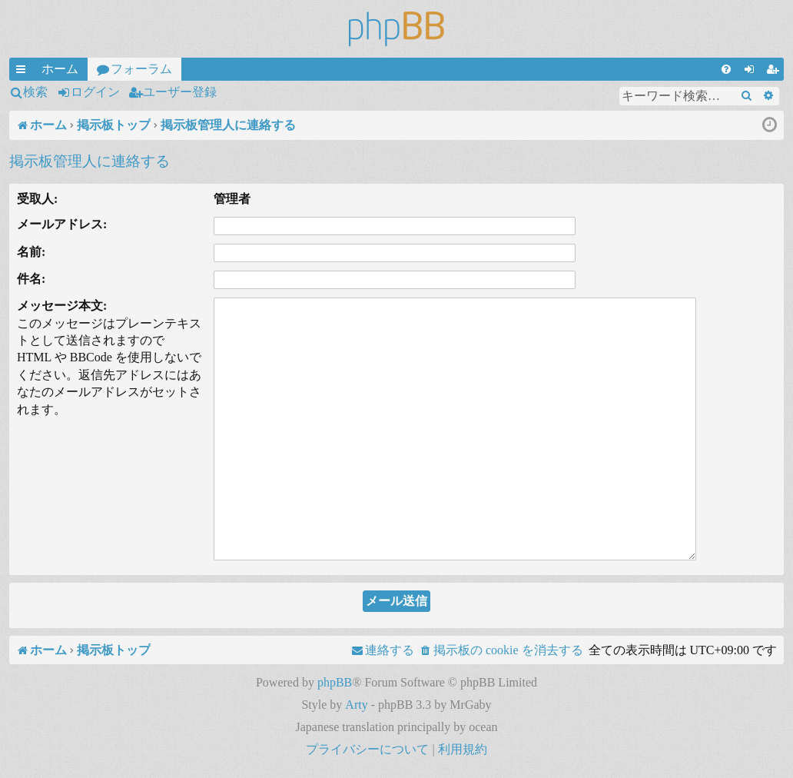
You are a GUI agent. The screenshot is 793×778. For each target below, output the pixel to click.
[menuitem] (726, 69)
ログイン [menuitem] (752, 71)
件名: (31, 278)
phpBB (334, 682)
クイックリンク (23, 71)
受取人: (37, 198)
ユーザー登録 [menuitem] (775, 71)
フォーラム (141, 68)
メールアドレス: (62, 224)
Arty (356, 704)
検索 (35, 91)
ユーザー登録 (180, 91)
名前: (31, 251)
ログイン (95, 91)
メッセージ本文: (62, 305)
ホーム (59, 68)
